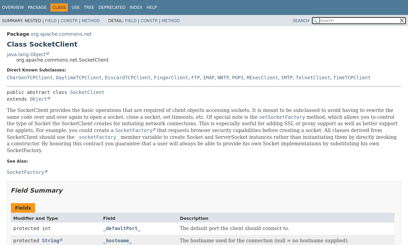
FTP (195, 77)
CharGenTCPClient (30, 77)
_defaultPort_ (121, 228)
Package (37, 7)
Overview (13, 7)
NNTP (223, 77)
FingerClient (171, 77)
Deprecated (112, 7)
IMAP (209, 77)
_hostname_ (117, 240)
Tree (89, 7)
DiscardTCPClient (128, 77)
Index (136, 7)
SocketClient (87, 92)
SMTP (287, 77)
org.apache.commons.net (61, 34)
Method (91, 20)
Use (76, 7)
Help (152, 7)
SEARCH (301, 20)
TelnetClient (313, 77)
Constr (69, 20)
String (50, 240)
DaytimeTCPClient (79, 77)
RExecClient (262, 77)
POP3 (238, 77)
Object (38, 99)
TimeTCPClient (352, 77)
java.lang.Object (26, 54)
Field (51, 20)
